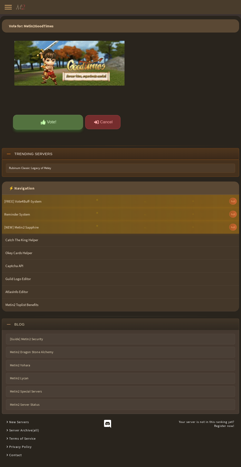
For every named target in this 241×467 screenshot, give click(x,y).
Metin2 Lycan (19, 378)
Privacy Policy (20, 447)
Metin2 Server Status (25, 404)
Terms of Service (22, 438)
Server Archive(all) (24, 430)
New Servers (19, 422)
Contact (15, 455)
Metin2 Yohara (20, 365)
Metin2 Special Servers (26, 391)
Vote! (48, 122)
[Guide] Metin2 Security (26, 339)
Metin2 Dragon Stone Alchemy (31, 352)
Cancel (103, 122)
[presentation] (46, 100)
